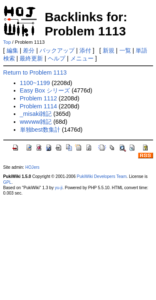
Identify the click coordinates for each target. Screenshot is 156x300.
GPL (7, 182)
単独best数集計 (40, 129)
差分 (29, 50)
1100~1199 (35, 83)
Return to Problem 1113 (35, 72)
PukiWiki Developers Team (102, 176)
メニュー (82, 58)
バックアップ (57, 50)
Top (7, 42)
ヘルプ (56, 58)
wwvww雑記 (36, 121)
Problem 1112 (38, 98)
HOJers (32, 167)
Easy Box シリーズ (45, 90)
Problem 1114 (38, 106)
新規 (108, 50)
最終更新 (31, 58)
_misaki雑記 (36, 113)
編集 (12, 50)
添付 (85, 50)
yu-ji (58, 187)
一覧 (125, 50)
